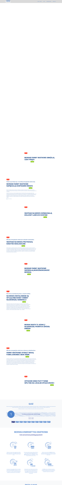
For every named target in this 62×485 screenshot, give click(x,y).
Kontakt (54, 1)
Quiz (44, 1)
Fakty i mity (40, 1)
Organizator (48, 1)
